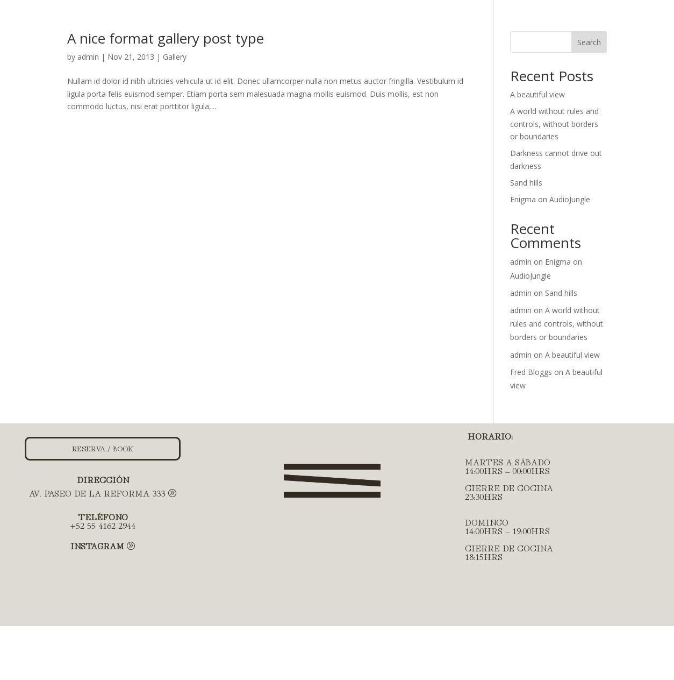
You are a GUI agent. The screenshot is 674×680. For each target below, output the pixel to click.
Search (589, 42)
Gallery (175, 57)
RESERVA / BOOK (102, 448)
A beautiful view (537, 94)
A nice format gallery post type (165, 38)
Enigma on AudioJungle (550, 199)
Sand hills (526, 183)
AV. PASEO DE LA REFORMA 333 (97, 492)
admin (88, 57)
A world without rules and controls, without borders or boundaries (554, 124)
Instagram (97, 545)
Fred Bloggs (531, 372)
